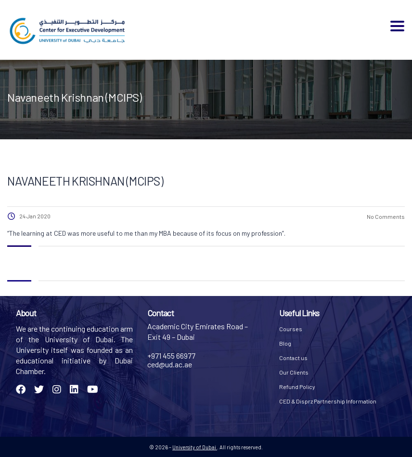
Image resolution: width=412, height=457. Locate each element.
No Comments (385, 216)
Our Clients (294, 372)
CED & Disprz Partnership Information (327, 401)
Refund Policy (297, 386)
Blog (285, 343)
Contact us (293, 357)
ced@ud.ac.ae (169, 364)
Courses (290, 328)
